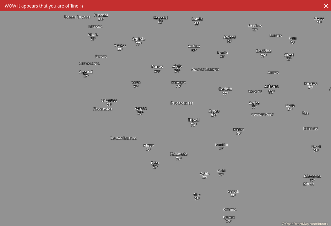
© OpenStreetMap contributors (305, 224)
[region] (165, 113)
